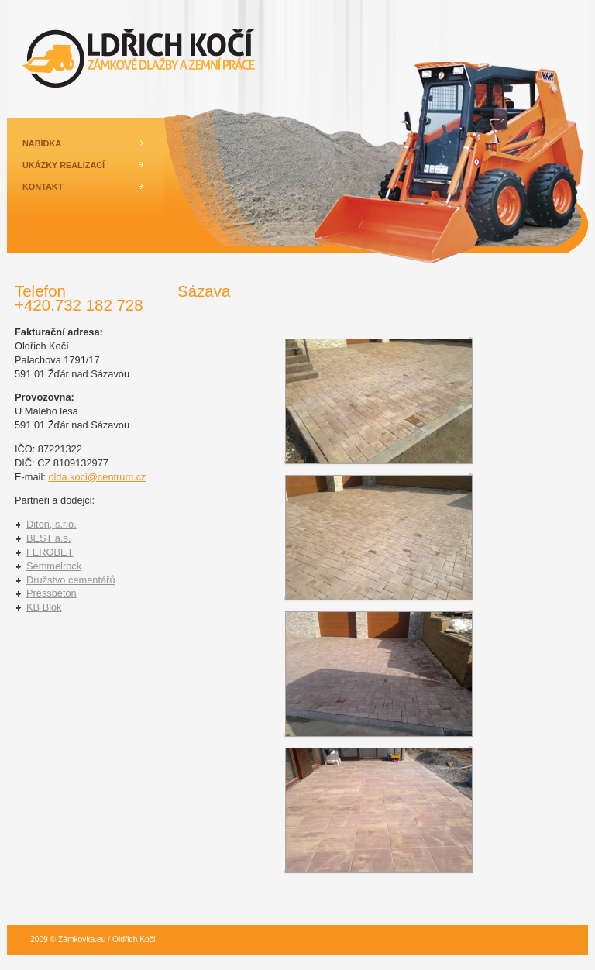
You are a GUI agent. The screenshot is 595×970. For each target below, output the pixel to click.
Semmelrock (53, 566)
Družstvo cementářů (70, 580)
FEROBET (49, 552)
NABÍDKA (41, 143)
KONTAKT (42, 186)
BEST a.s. (48, 538)
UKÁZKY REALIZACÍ (63, 165)
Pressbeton (51, 593)
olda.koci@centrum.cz (97, 477)
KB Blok (44, 607)
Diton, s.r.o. (51, 524)
